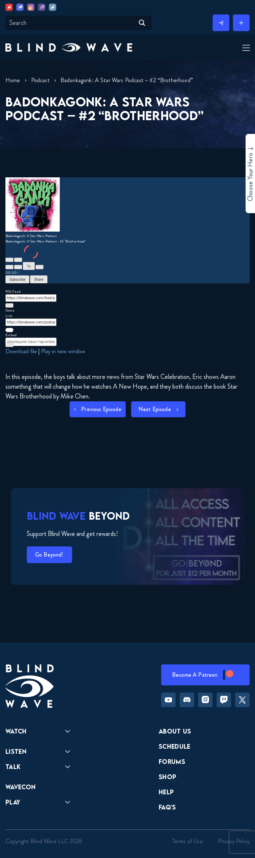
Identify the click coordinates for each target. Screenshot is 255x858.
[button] (68, 47)
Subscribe (17, 280)
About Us (175, 731)
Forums (172, 761)
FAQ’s (167, 807)
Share (38, 280)
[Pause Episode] (18, 260)
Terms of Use (187, 841)
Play (12, 802)
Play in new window (63, 351)
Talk (13, 766)
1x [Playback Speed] (29, 266)
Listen (15, 751)
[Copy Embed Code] (9, 345)
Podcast (40, 80)
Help (166, 792)
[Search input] (71, 23)
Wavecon (20, 787)
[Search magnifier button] (142, 23)
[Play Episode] (9, 260)
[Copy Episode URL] (9, 330)
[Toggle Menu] (244, 48)
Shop (167, 777)
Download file (21, 351)
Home (12, 80)
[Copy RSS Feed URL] (9, 305)
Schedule (175, 746)
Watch (16, 731)
